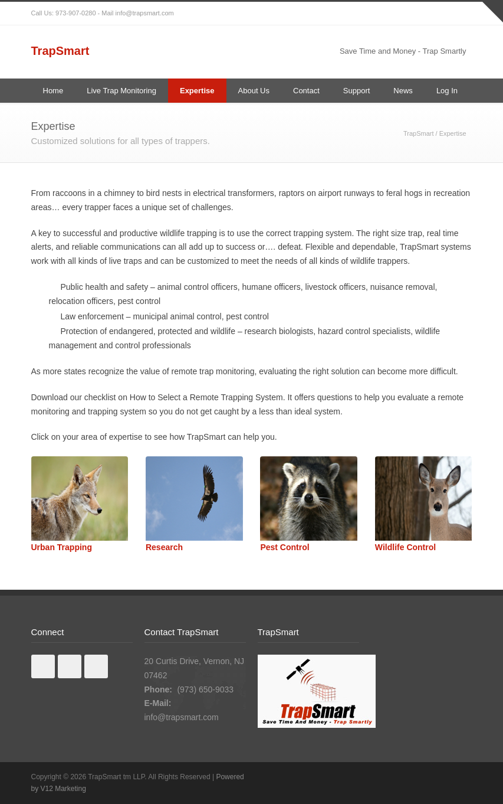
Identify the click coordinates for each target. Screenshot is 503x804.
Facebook (43, 666)
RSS (460, 13)
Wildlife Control (405, 547)
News (403, 90)
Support (356, 90)
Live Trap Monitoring (121, 90)
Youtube (96, 666)
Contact (306, 90)
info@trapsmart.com (181, 717)
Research (164, 547)
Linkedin (69, 666)
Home (53, 90)
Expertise (197, 90)
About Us (253, 90)
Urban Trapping (61, 547)
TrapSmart (60, 50)
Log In (447, 90)
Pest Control (284, 547)
